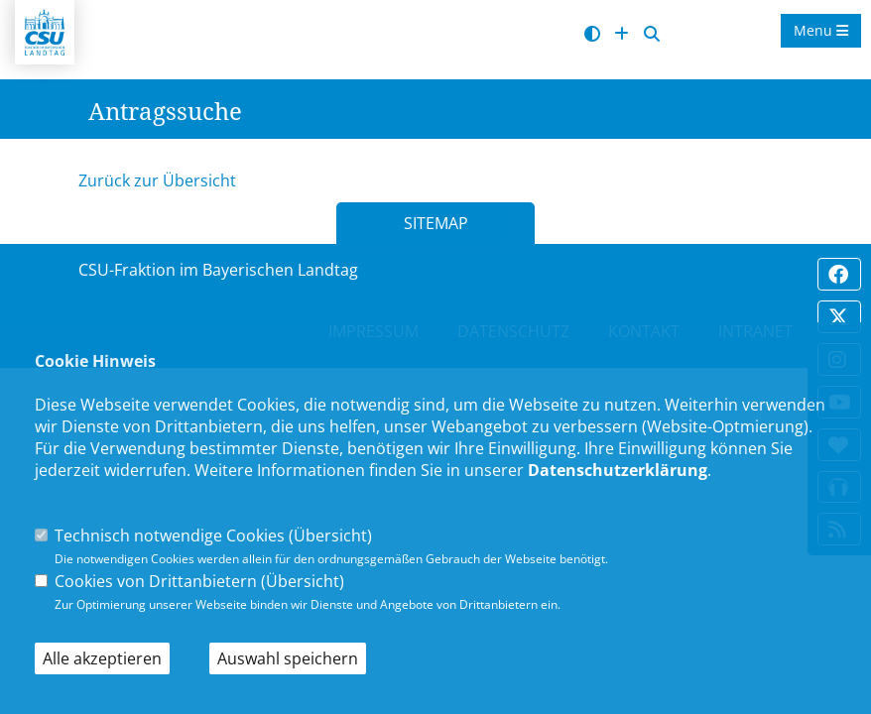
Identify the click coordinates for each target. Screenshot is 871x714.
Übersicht (330, 535)
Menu (821, 30)
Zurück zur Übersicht (157, 180)
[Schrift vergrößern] (621, 34)
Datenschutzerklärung (617, 470)
